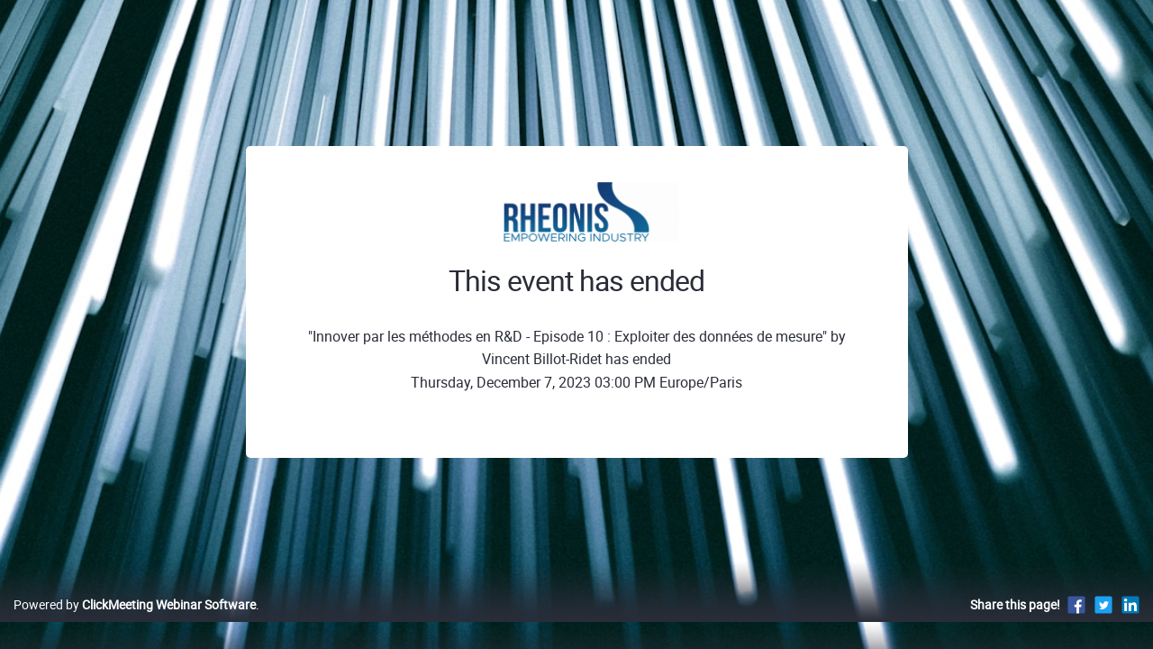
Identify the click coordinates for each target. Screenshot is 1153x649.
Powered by (135, 623)
